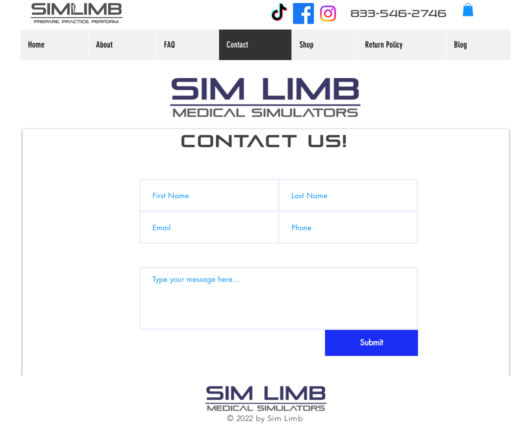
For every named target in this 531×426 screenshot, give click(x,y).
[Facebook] (303, 13)
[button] (468, 9)
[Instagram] (328, 13)
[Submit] (371, 343)
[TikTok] (279, 13)
